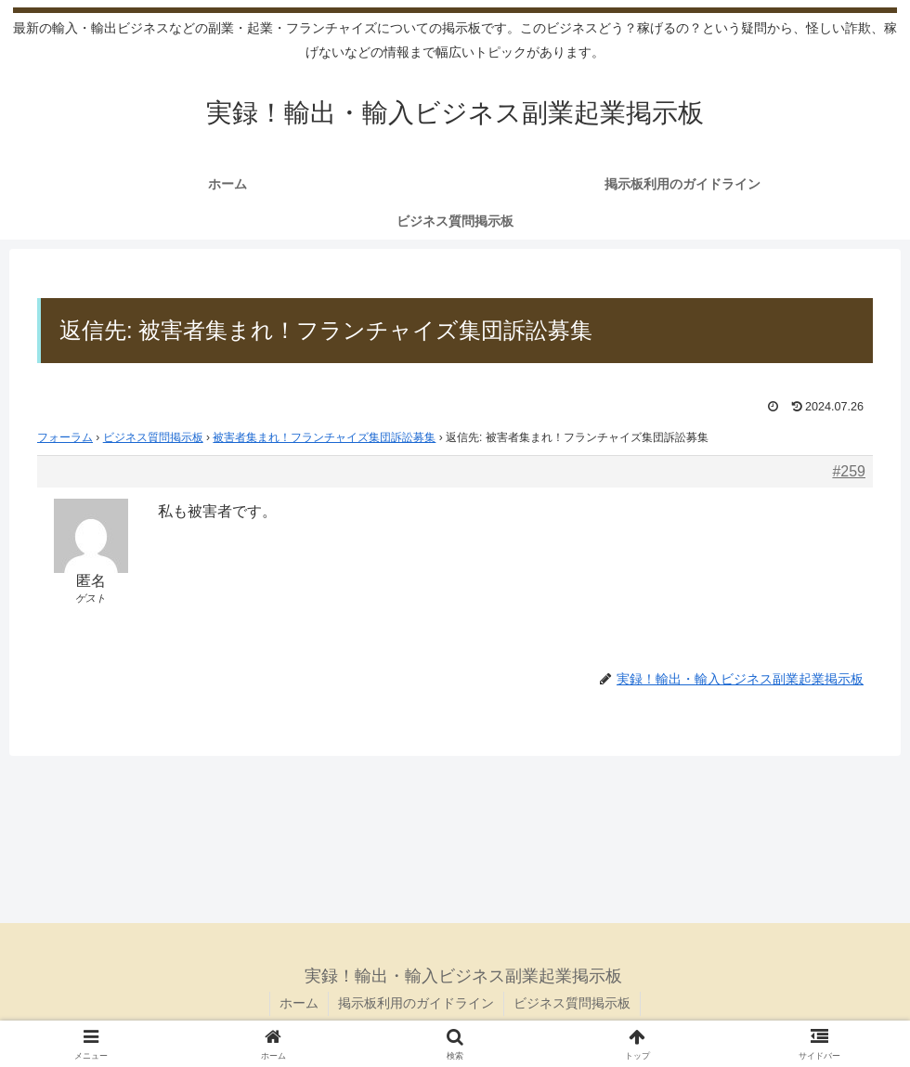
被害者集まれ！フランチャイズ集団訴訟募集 (324, 437)
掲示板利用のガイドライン (416, 1002)
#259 (848, 471)
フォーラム (65, 437)
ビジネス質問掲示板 (153, 437)
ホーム (299, 1002)
